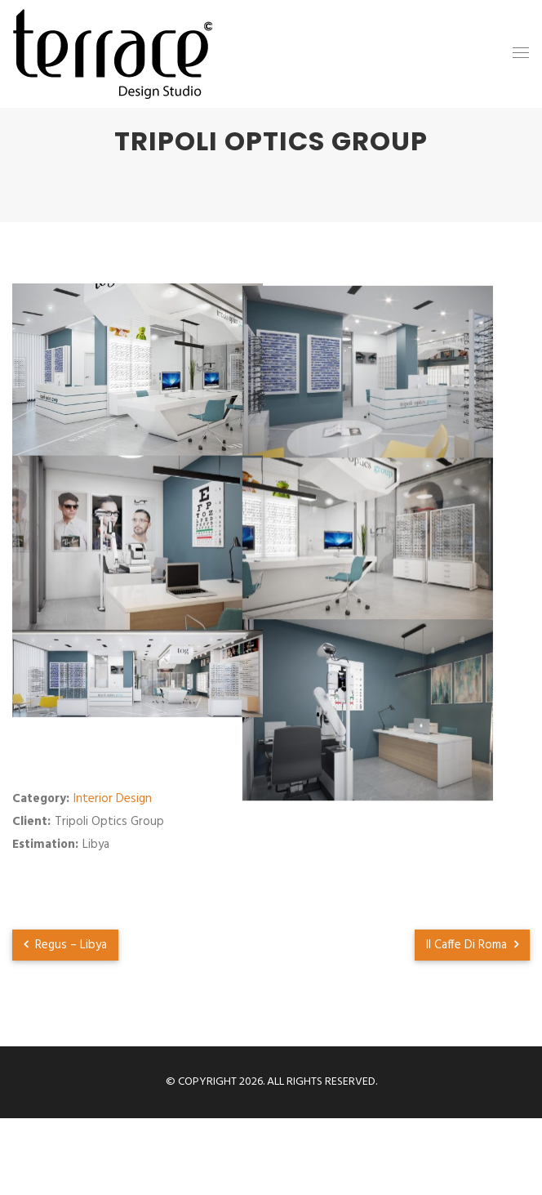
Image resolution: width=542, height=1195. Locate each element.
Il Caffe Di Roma (472, 1026)
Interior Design (112, 880)
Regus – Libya (65, 1026)
